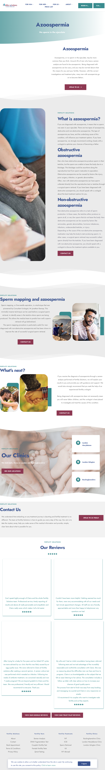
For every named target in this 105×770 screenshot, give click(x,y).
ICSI (65, 742)
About (13, 738)
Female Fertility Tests (39, 748)
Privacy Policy (13, 751)
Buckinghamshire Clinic (91, 738)
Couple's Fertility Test (39, 745)
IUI (66, 748)
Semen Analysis (39, 738)
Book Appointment (13, 745)
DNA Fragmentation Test (39, 742)
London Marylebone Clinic (92, 742)
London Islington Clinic (91, 745)
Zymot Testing (39, 751)
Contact (13, 742)
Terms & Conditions (13, 748)
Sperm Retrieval (65, 745)
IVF (65, 738)
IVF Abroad (65, 751)
